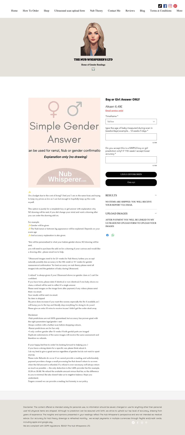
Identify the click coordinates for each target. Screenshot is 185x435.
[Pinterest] (175, 6)
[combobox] (131, 121)
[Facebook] (165, 6)
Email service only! (114, 110)
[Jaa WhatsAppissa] (113, 235)
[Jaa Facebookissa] (107, 235)
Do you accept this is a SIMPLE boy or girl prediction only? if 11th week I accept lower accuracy (128, 151)
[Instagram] (170, 6)
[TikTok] (160, 6)
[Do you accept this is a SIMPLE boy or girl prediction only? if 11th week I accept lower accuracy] (131, 160)
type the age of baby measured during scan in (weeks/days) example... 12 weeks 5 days (129, 129)
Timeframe (112, 116)
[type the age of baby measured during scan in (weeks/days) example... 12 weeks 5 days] (131, 137)
